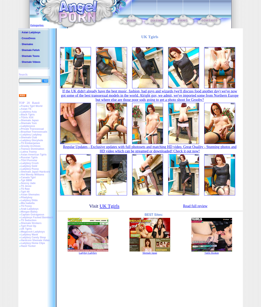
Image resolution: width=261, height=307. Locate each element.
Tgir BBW (26, 180)
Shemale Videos (31, 62)
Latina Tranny (29, 151)
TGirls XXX (27, 117)
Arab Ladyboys (30, 208)
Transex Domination (32, 148)
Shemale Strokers (31, 223)
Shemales (27, 44)
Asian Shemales (30, 194)
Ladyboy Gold (29, 166)
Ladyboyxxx (28, 126)
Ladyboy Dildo (29, 200)
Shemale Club (29, 137)
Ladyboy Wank (29, 234)
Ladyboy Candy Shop (33, 237)
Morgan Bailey (29, 211)
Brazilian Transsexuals (34, 131)
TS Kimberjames (30, 143)
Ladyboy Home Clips (33, 243)
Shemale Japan (30, 120)
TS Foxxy (26, 206)
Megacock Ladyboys (33, 231)
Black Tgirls (28, 114)
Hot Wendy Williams (32, 174)
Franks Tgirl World (32, 106)
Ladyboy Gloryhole (32, 140)
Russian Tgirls (29, 157)
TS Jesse (26, 186)
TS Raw (25, 188)
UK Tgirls (26, 228)
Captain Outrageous (32, 214)
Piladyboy (27, 197)
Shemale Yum (29, 123)
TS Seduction (29, 220)
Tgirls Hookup (211, 253)
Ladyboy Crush (30, 163)
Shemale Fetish (31, 50)
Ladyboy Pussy (30, 168)
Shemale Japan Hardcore (35, 171)
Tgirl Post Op (28, 226)
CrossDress (28, 38)
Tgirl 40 (25, 191)
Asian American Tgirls (34, 154)
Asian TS (26, 109)
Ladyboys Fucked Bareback (37, 217)
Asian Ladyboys (31, 32)
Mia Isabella (28, 203)
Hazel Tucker (28, 246)
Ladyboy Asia (29, 111)
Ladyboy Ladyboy (31, 134)
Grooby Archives (31, 146)
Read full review (195, 206)
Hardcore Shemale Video (35, 240)
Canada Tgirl (28, 177)
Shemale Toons (31, 56)
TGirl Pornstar (29, 160)
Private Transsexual (32, 128)
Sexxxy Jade (28, 183)
